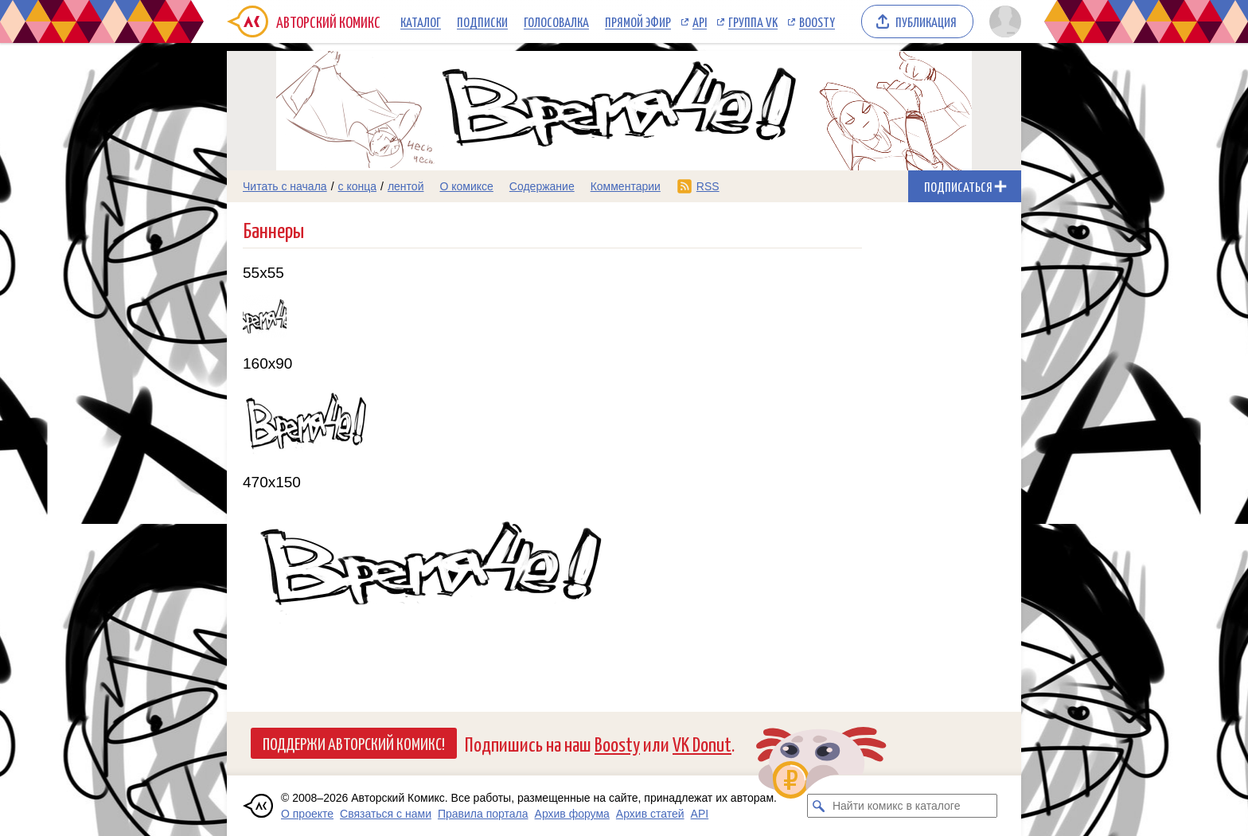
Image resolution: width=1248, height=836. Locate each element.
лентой (406, 186)
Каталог (420, 21)
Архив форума (572, 813)
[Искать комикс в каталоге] (819, 806)
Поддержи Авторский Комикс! (354, 742)
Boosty (817, 21)
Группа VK (753, 21)
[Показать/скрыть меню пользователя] (1002, 21)
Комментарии (626, 186)
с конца (357, 186)
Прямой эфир (638, 21)
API (699, 21)
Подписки (482, 21)
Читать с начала (285, 186)
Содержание (542, 186)
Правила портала (483, 813)
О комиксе (466, 186)
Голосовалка (556, 21)
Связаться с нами (385, 813)
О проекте (307, 813)
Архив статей (650, 813)
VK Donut (702, 743)
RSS (708, 186)
